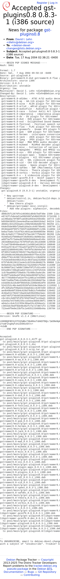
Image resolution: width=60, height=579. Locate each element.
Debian (11, 559)
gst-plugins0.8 (35, 32)
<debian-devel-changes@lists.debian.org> (23, 47)
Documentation (13, 571)
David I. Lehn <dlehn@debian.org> (20, 41)
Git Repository (47, 571)
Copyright (47, 559)
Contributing (32, 574)
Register (42, 2)
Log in (54, 2)
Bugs (31, 571)
